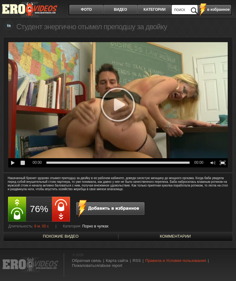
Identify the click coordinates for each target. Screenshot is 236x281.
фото (86, 9)
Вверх (224, 265)
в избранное (218, 9)
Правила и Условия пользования (175, 260)
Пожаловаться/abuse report (97, 265)
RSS (136, 260)
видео (120, 9)
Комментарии (175, 236)
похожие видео (60, 236)
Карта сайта (117, 260)
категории (155, 9)
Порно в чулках (95, 226)
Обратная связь (86, 260)
